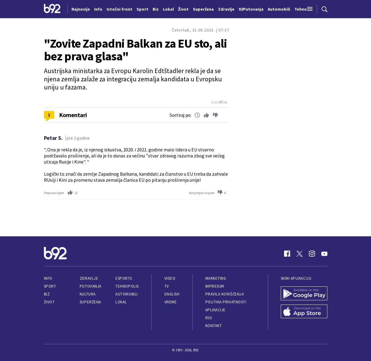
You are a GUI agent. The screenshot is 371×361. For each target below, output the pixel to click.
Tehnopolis (126, 286)
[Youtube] (324, 254)
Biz (47, 294)
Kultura (88, 294)
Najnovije (80, 9)
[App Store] (304, 312)
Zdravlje (89, 278)
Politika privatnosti (226, 302)
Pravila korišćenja (224, 294)
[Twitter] (299, 254)
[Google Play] (304, 294)
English (172, 294)
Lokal (121, 302)
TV (166, 286)
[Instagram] (312, 254)
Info (48, 278)
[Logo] (52, 9)
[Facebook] (287, 254)
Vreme (170, 302)
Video (170, 278)
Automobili (126, 294)
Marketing (215, 278)
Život (49, 302)
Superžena (90, 302)
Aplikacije (215, 309)
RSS (208, 317)
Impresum (214, 286)
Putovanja (90, 286)
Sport (50, 286)
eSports (123, 278)
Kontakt (213, 325)
